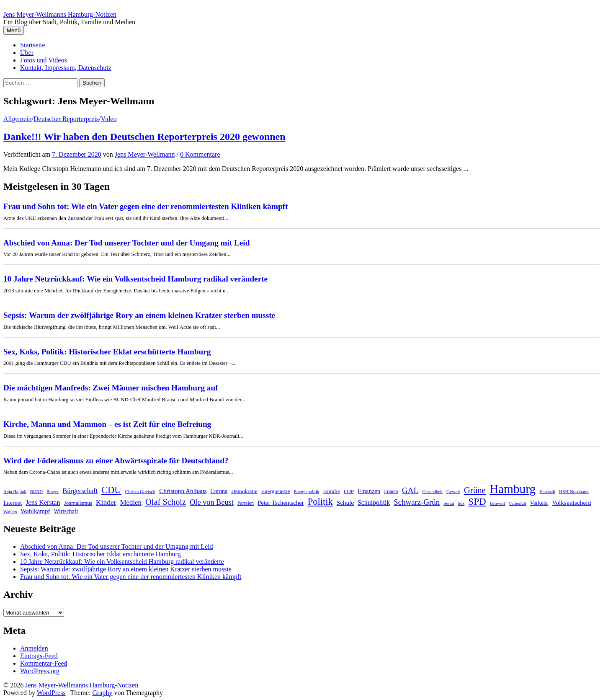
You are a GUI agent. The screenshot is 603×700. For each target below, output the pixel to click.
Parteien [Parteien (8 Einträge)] (245, 503)
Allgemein (17, 118)
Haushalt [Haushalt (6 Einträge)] (547, 491)
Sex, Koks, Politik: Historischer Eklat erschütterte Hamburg (107, 351)
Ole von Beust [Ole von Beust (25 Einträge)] (212, 502)
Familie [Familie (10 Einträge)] (331, 491)
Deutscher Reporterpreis (66, 118)
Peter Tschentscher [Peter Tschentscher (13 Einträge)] (281, 502)
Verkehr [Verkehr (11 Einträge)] (539, 503)
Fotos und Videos (43, 60)
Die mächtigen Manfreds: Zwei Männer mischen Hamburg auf (110, 387)
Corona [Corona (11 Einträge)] (219, 491)
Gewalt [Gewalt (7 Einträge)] (453, 491)
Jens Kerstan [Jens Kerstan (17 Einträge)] (43, 502)
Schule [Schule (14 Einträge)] (345, 502)
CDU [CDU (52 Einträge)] (111, 490)
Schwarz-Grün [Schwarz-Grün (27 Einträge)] (417, 502)
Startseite (32, 45)
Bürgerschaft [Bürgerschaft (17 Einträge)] (80, 491)
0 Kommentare (200, 154)
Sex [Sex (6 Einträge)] (461, 503)
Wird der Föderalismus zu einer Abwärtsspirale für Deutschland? (115, 460)
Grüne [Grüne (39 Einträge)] (475, 490)
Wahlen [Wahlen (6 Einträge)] (10, 511)
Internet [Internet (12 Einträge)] (12, 502)
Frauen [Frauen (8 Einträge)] (391, 491)
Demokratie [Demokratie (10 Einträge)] (244, 491)
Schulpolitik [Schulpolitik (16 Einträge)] (374, 502)
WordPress (51, 692)
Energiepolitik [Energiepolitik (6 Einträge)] (307, 491)
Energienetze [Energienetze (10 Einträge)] (275, 491)
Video (108, 118)
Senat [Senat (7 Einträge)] (448, 503)
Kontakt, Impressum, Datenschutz (65, 67)
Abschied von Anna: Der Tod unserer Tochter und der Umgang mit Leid (126, 242)
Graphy (102, 692)
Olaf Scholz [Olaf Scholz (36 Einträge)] (165, 501)
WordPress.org (39, 670)
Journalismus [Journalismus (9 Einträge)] (78, 503)
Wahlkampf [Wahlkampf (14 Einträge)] (35, 510)
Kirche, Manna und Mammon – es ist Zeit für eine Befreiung (107, 424)
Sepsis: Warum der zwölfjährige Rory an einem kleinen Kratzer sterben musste (139, 315)
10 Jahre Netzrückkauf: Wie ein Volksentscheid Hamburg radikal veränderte (135, 278)
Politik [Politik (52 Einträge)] (320, 501)
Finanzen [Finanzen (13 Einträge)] (369, 491)
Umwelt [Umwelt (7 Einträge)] (497, 503)
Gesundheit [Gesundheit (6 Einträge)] (432, 491)
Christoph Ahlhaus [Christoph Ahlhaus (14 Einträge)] (182, 490)
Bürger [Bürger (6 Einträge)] (52, 491)
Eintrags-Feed (39, 655)
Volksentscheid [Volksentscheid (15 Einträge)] (571, 502)
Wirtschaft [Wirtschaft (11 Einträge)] (66, 511)
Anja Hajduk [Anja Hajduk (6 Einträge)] (14, 491)
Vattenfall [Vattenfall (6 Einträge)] (517, 503)
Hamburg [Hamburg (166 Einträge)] (513, 489)
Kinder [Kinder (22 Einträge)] (106, 502)
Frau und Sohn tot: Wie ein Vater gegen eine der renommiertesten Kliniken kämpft (145, 206)
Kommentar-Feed (43, 663)
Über (27, 52)
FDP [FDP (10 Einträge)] (349, 491)
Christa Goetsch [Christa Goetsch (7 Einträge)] (140, 491)
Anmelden (34, 648)
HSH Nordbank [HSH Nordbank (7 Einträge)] (574, 491)
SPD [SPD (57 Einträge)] (477, 501)
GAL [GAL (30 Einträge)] (410, 490)
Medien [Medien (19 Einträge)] (131, 502)
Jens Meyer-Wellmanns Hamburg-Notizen (59, 14)
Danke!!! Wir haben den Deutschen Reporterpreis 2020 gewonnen (144, 136)
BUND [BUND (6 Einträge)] (36, 491)
